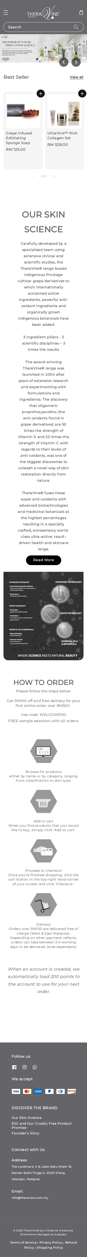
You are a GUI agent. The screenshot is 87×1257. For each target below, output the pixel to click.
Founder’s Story (25, 1133)
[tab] (37, 59)
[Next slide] (76, 62)
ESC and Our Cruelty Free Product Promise (42, 1125)
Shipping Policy (50, 1247)
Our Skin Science (27, 1118)
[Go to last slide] (63, 62)
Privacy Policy (50, 1242)
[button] (6, 12)
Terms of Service (23, 1242)
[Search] (76, 26)
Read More (43, 560)
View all (77, 77)
